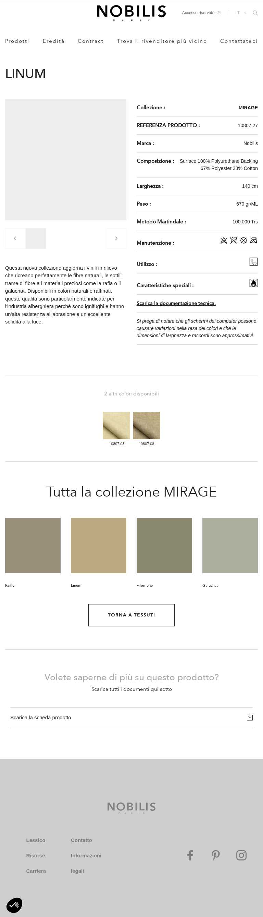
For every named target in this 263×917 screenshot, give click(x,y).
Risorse (35, 855)
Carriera (36, 871)
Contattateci (239, 41)
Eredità (54, 41)
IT (237, 13)
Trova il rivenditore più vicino (162, 41)
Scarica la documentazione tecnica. (176, 303)
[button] (14, 905)
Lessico (35, 840)
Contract (91, 41)
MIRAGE (248, 107)
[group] (36, 238)
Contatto (81, 840)
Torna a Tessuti (131, 615)
